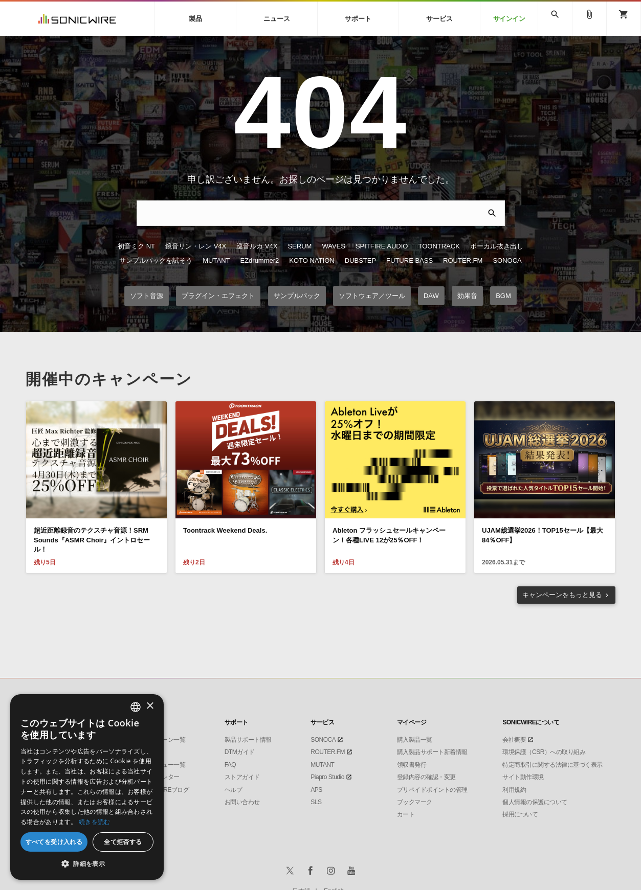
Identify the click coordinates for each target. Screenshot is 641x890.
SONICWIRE (77, 19)
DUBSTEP (360, 260)
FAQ (230, 764)
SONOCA (507, 260)
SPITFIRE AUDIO (382, 246)
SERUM (300, 246)
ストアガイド (242, 777)
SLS (316, 802)
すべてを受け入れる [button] (54, 841)
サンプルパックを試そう (155, 260)
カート (406, 814)
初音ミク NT (136, 246)
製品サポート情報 (248, 739)
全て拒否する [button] (123, 841)
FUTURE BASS (409, 260)
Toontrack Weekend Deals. (225, 530)
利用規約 (514, 789)
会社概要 (514, 739)
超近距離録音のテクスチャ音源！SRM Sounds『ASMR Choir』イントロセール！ (92, 540)
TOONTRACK (438, 246)
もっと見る (562, 595)
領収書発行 (412, 764)
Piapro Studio (327, 777)
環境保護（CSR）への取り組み (543, 752)
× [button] (149, 706)
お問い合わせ (242, 802)
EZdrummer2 (259, 260)
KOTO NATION (311, 260)
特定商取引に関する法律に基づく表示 (552, 764)
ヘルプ (233, 789)
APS (316, 789)
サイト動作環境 (523, 777)
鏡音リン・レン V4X (195, 246)
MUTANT (216, 260)
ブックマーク (414, 802)
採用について (520, 814)
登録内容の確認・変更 (426, 777)
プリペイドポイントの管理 (432, 789)
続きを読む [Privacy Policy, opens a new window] (94, 821)
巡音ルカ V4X (256, 246)
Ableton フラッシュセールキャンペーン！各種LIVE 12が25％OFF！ (389, 535)
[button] (86, 864)
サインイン (509, 18)
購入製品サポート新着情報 (432, 752)
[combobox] (135, 707)
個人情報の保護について (534, 802)
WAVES (333, 246)
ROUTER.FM (462, 260)
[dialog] (87, 787)
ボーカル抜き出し (496, 246)
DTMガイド (240, 752)
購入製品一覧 (414, 739)
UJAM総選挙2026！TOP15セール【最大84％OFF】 (542, 535)
